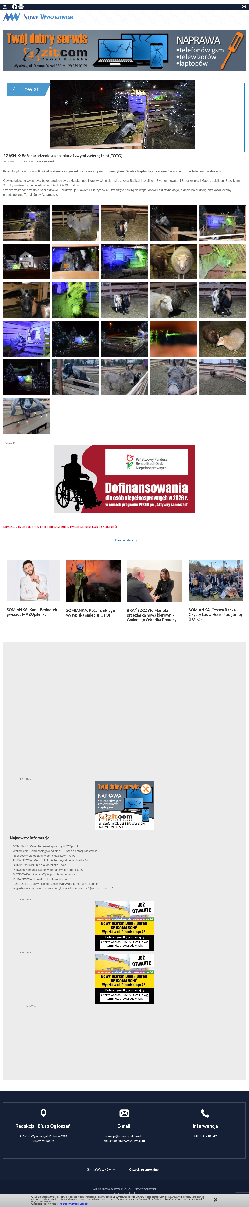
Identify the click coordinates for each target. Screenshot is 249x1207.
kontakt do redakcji (244, 6)
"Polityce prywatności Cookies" (73, 1204)
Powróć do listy (126, 540)
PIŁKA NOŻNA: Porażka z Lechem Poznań (40, 879)
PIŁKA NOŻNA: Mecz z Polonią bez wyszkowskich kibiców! (51, 860)
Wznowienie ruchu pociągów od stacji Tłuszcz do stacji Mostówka (55, 851)
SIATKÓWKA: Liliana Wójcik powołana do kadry (44, 874)
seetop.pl (130, 1193)
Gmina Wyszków (99, 1169)
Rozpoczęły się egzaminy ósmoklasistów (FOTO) (44, 855)
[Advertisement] (124, 1032)
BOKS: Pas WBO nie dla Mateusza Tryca (39, 865)
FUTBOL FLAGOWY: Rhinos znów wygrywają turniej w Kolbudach (55, 883)
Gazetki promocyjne (144, 1169)
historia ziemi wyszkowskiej (5, 7)
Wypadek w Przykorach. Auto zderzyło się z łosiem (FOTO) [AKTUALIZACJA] (63, 888)
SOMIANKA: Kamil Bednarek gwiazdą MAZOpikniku (46, 846)
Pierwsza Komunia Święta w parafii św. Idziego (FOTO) (48, 869)
